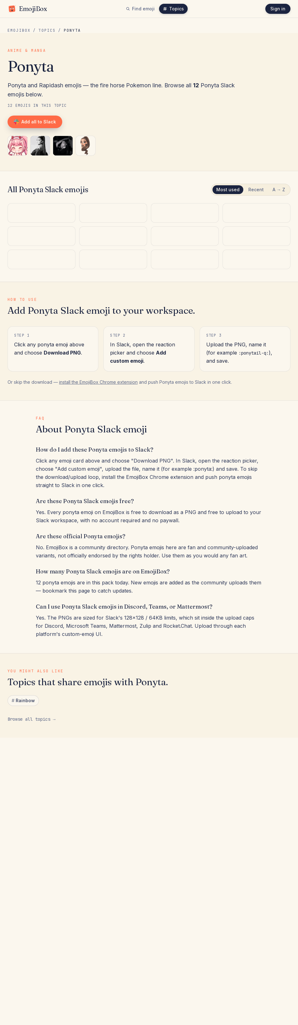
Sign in (277, 8)
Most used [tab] (228, 189)
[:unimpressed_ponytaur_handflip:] (184, 322)
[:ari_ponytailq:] (85, 146)
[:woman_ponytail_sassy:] (40, 146)
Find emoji (140, 8)
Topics (173, 8)
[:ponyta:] (113, 402)
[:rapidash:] (184, 402)
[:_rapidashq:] (113, 322)
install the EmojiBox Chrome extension (98, 553)
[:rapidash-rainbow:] (41, 402)
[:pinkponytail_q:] (256, 322)
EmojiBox (19, 30)
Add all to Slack (35, 121)
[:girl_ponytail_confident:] (63, 146)
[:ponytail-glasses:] (256, 402)
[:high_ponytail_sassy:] (41, 322)
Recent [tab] (256, 189)
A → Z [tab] (279, 189)
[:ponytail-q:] (18, 146)
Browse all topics (31, 890)
